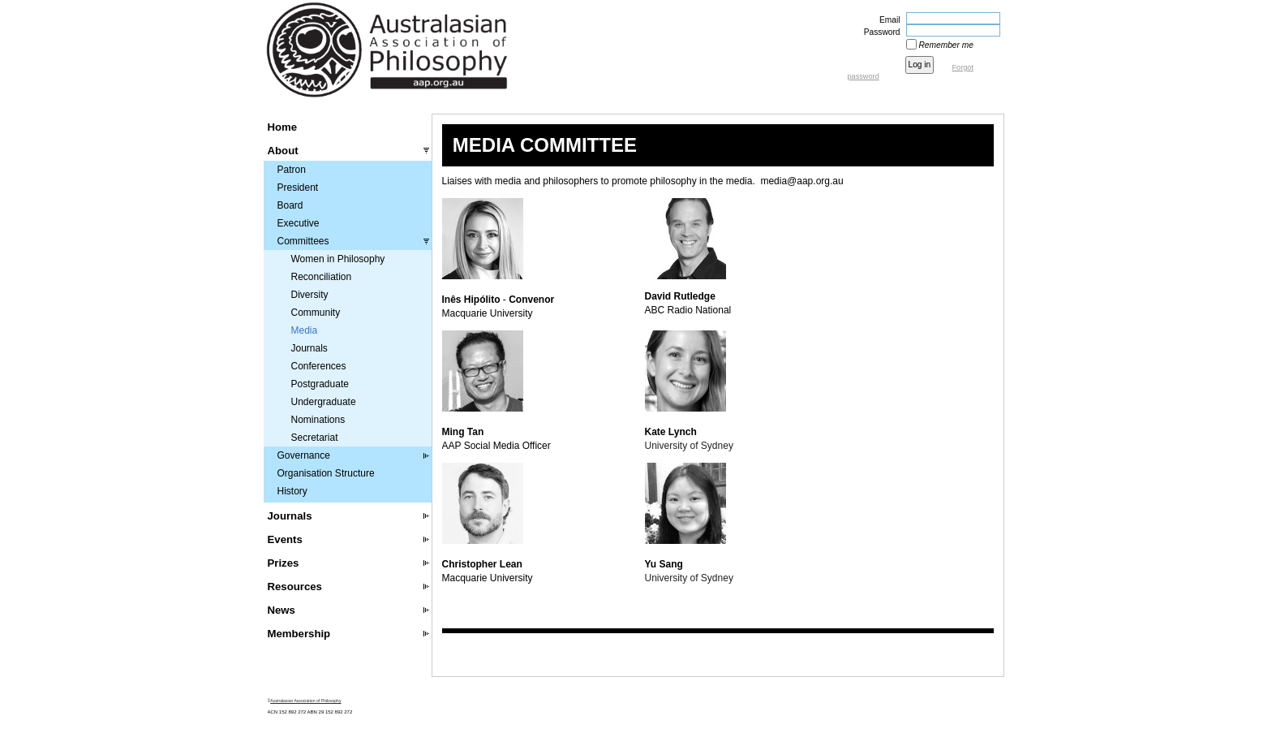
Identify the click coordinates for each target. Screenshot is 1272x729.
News (281, 610)
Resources (295, 586)
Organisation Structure (326, 473)
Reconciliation (321, 277)
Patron (291, 169)
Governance (303, 455)
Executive (298, 223)
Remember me (946, 45)
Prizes (283, 563)
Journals (309, 348)
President (298, 187)
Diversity (310, 294)
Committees (303, 241)
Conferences (318, 366)
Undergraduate (323, 402)
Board (290, 205)
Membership (299, 634)
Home (283, 127)
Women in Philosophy (338, 259)
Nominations (318, 419)
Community (316, 312)
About (283, 151)
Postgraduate (320, 384)
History (292, 491)
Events (285, 539)
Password (879, 32)
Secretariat (314, 437)
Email (887, 19)
